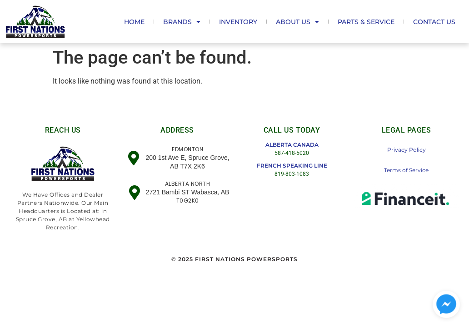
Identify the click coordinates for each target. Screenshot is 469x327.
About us (297, 22)
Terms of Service (406, 170)
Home (134, 22)
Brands (181, 22)
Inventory (238, 22)
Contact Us (434, 22)
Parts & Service (366, 22)
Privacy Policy (406, 149)
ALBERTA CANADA (292, 144)
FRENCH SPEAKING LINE (292, 165)
